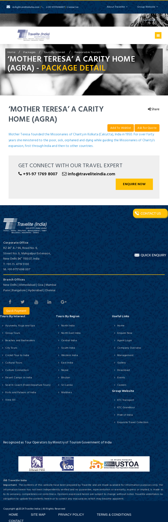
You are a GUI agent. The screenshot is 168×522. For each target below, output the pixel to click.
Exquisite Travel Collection (132, 422)
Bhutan (65, 378)
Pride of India (125, 415)
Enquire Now (134, 184)
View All (10, 400)
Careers (121, 385)
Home (120, 326)
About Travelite (117, 7)
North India (68, 326)
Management (125, 355)
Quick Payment (16, 310)
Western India (69, 355)
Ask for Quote (147, 127)
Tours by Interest (55, 52)
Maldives (66, 392)
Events (121, 378)
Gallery (121, 363)
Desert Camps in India (18, 378)
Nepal (64, 370)
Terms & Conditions (114, 514)
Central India (69, 340)
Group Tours (12, 333)
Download (123, 370)
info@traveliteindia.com (23, 7)
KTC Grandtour (126, 407)
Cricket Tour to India (17, 355)
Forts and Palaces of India (20, 392)
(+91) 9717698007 (52, 7)
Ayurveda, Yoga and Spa (20, 326)
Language (151, 20)
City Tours (11, 348)
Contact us (72, 7)
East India (67, 363)
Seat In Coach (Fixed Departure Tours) (28, 385)
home (11, 52)
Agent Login (124, 340)
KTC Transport (125, 400)
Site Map (38, 514)
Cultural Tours (13, 363)
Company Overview (129, 348)
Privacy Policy (71, 514)
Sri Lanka (67, 385)
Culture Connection (17, 370)
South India (68, 348)
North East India (70, 333)
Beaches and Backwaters (20, 340)
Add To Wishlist (120, 127)
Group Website (147, 7)
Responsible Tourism (87, 52)
